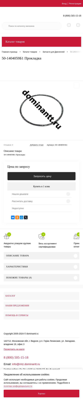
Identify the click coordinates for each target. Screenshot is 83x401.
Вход (63, 3)
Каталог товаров (41, 42)
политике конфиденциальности (18, 386)
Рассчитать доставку (22, 201)
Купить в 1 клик (41, 186)
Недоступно (18, 208)
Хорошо (41, 393)
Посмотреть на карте (14, 349)
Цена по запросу (18, 166)
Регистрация (75, 3)
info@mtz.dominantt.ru (26, 364)
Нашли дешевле (20, 194)
